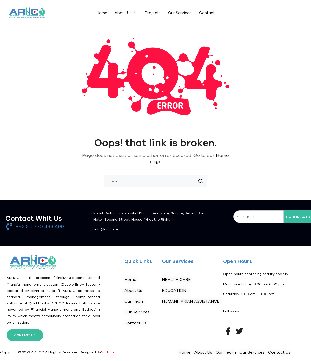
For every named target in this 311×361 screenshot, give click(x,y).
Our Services (179, 13)
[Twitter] (239, 330)
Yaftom (107, 352)
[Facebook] (228, 330)
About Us (125, 12)
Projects (153, 13)
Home (102, 13)
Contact (207, 13)
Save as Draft (295, 226)
